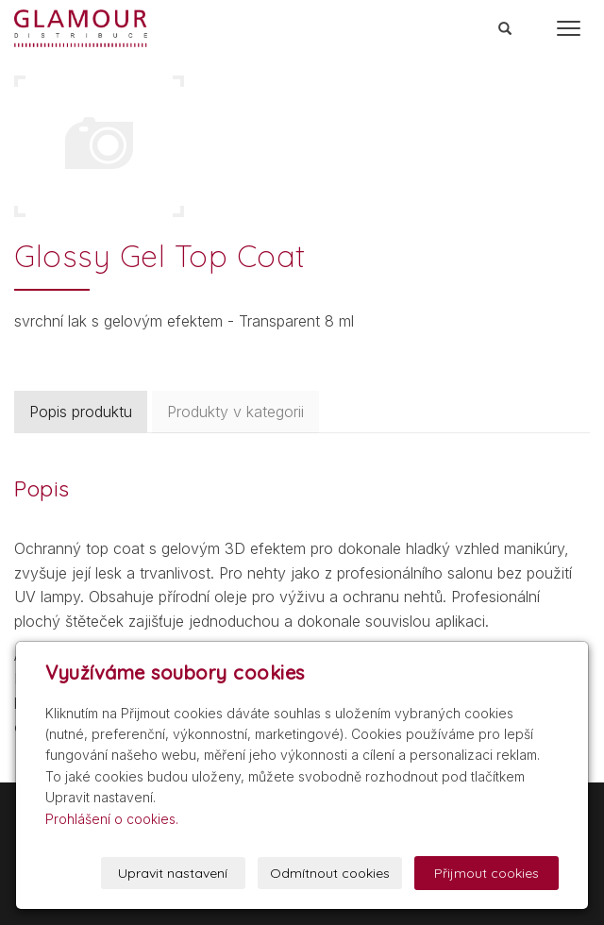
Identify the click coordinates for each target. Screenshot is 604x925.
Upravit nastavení (172, 873)
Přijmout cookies (486, 873)
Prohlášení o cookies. (111, 819)
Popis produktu (80, 411)
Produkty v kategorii (235, 411)
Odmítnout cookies (330, 873)
